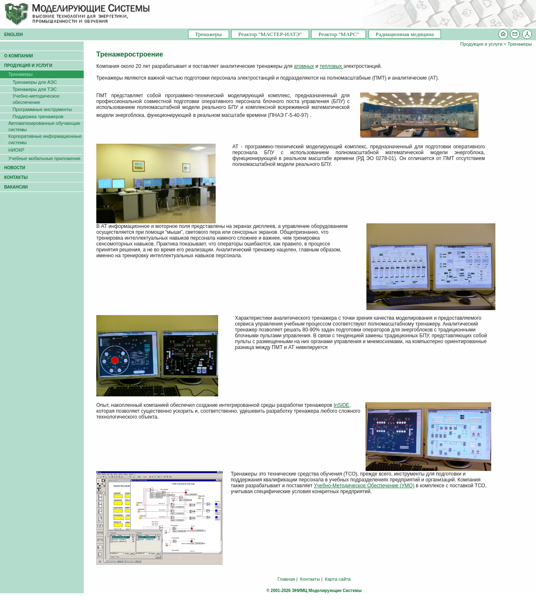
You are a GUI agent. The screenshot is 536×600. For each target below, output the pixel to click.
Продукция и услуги (481, 44)
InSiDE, (342, 405)
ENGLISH (13, 34)
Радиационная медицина (405, 34)
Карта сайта (337, 579)
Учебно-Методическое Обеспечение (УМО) (364, 486)
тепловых (331, 66)
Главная (286, 579)
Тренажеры (208, 34)
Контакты (310, 579)
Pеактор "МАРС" (338, 34)
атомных (304, 66)
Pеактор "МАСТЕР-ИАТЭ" (270, 34)
